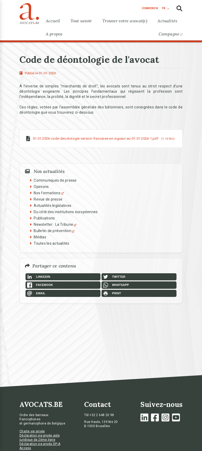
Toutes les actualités (51, 243)
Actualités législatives (52, 205)
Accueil (53, 20)
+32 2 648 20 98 (101, 415)
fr (163, 8)
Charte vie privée (32, 431)
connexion (150, 8)
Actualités (167, 20)
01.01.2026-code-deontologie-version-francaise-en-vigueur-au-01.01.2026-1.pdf (95, 138)
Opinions (41, 187)
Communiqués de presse (55, 180)
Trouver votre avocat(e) (124, 20)
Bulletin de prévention (55, 231)
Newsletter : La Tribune (56, 224)
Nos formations (49, 193)
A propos (54, 33)
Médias (40, 237)
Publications (44, 218)
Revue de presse (48, 199)
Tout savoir (81, 20)
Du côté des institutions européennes (66, 212)
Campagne (171, 33)
